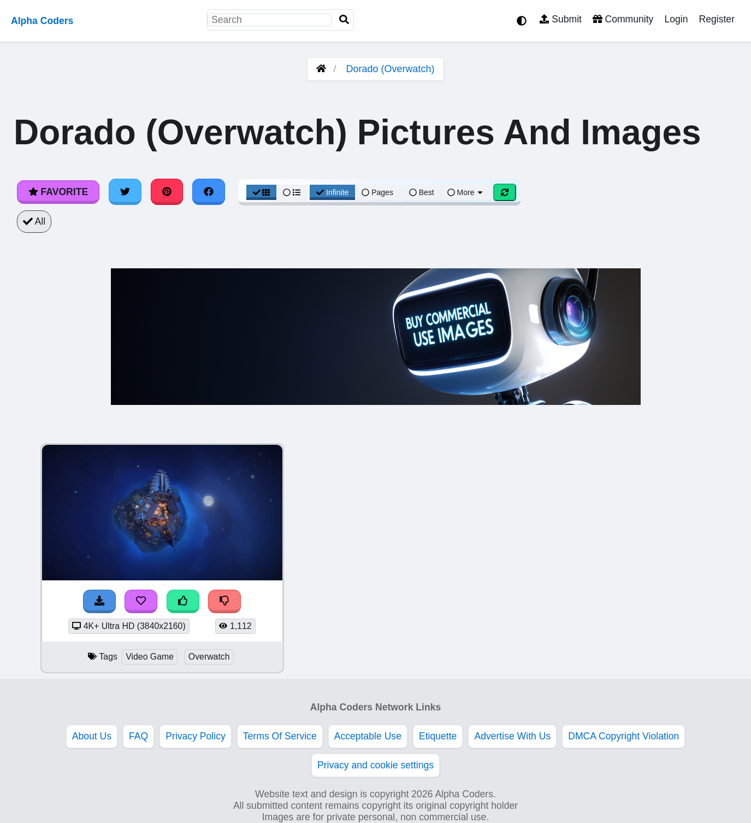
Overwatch (209, 656)
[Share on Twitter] (125, 192)
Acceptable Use (367, 736)
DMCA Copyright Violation (623, 736)
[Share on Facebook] (208, 192)
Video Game (150, 656)
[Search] (344, 20)
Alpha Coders (42, 20)
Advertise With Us (512, 736)
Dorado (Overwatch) (390, 68)
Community (623, 19)
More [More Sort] (465, 192)
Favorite (58, 191)
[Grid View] (261, 192)
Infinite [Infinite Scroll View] (332, 192)
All (34, 221)
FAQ (138, 736)
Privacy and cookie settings (375, 765)
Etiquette (438, 736)
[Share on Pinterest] (167, 192)
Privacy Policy (195, 736)
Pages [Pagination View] (377, 192)
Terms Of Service (280, 736)
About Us (91, 736)
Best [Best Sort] (421, 192)
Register (717, 19)
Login (676, 19)
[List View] (291, 192)
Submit (561, 19)
